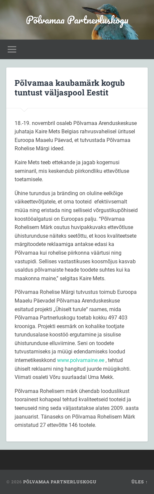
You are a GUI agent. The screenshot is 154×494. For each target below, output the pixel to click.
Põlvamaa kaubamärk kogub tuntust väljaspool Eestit (70, 87)
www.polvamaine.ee (80, 360)
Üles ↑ (139, 481)
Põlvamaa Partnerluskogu (77, 20)
